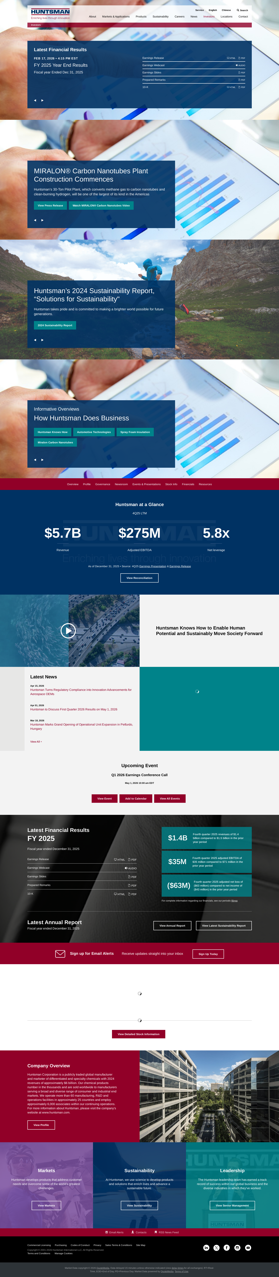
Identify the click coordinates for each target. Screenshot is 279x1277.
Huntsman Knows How (52, 432)
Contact (243, 16)
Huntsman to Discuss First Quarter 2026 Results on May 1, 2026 (73, 709)
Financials (188, 484)
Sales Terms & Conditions (118, 1245)
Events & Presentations (147, 484)
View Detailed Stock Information (139, 1034)
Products (141, 16)
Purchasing (61, 1245)
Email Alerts (116, 1232)
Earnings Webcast (153, 65)
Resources (205, 484)
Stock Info (171, 484)
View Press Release (50, 205)
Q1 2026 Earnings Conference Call (139, 775)
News (194, 16)
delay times (178, 1268)
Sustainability (161, 16)
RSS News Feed (169, 1232)
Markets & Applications (116, 16)
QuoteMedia (102, 1268)
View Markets (46, 1205)
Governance (102, 484)
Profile (87, 484)
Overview (72, 484)
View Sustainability (139, 1205)
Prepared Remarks (153, 79)
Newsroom (121, 484)
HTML (231, 58)
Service (199, 10)
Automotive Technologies (94, 432)
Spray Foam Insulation (135, 432)
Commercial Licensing (39, 1245)
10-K (145, 87)
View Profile (41, 1125)
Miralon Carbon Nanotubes (55, 442)
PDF (241, 58)
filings (234, 900)
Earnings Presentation (152, 566)
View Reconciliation (139, 577)
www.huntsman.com (55, 1112)
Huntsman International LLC (67, 1250)
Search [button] (244, 10)
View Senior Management (232, 1205)
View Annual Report (172, 925)
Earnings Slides (151, 72)
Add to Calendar (135, 798)
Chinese (226, 10)
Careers (179, 16)
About (92, 16)
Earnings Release (153, 57)
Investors (209, 16)
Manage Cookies (63, 1253)
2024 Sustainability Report (55, 325)
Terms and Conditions (38, 1253)
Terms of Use (181, 1271)
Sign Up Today (208, 954)
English (213, 10)
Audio (240, 65)
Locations (226, 16)
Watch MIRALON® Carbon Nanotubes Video (101, 205)
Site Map (140, 1245)
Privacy (97, 1245)
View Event (104, 798)
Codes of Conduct (80, 1245)
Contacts (141, 1232)
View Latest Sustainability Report (224, 925)
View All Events (170, 798)
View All (35, 741)
